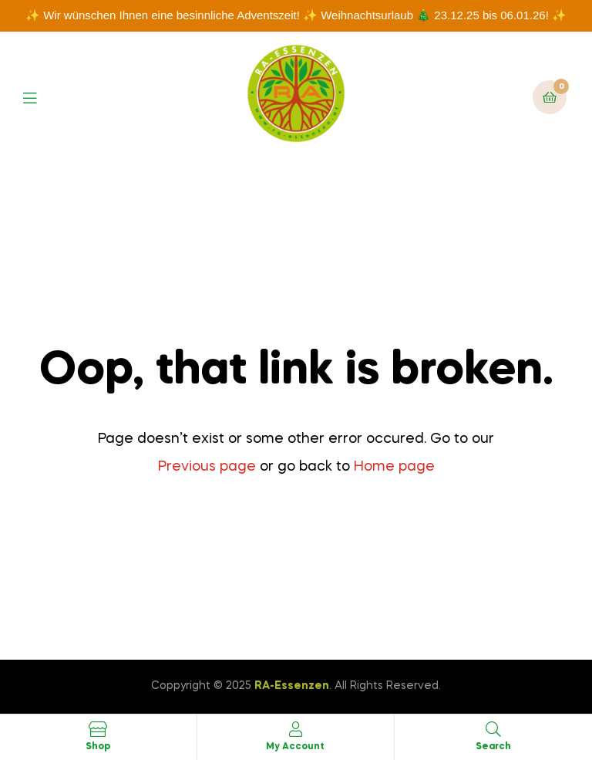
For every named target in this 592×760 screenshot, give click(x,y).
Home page (394, 467)
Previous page (207, 467)
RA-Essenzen (291, 686)
